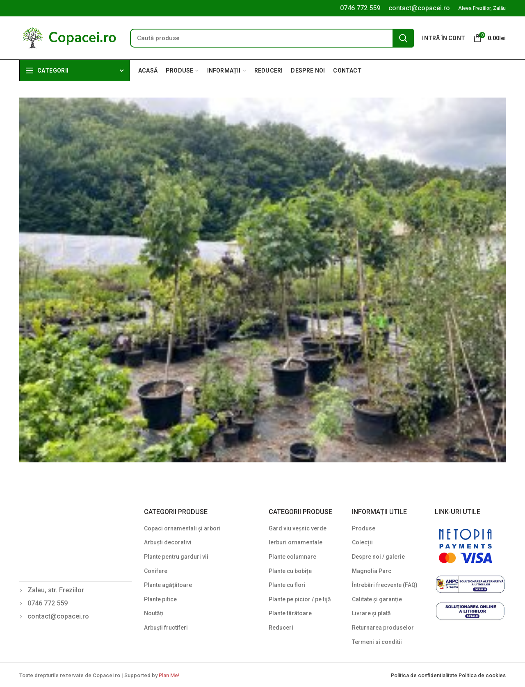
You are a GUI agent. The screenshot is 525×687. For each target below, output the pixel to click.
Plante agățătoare (168, 585)
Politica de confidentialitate (425, 675)
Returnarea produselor (383, 627)
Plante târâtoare (290, 613)
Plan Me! (169, 675)
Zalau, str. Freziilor (55, 590)
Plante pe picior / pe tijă (300, 599)
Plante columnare (292, 556)
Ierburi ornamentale (295, 542)
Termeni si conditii (377, 642)
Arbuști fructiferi (166, 627)
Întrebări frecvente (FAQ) (385, 585)
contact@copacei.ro (419, 8)
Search (403, 38)
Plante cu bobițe (290, 571)
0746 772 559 (360, 8)
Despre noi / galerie (378, 556)
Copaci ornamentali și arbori (182, 528)
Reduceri (281, 627)
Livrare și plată (371, 613)
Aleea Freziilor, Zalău (482, 8)
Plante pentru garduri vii (176, 556)
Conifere (155, 571)
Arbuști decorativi (168, 542)
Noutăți (154, 613)
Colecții (362, 542)
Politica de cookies (482, 675)
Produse (363, 528)
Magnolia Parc (371, 571)
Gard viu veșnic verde (297, 528)
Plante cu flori (287, 585)
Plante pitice (160, 599)
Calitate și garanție (377, 599)
